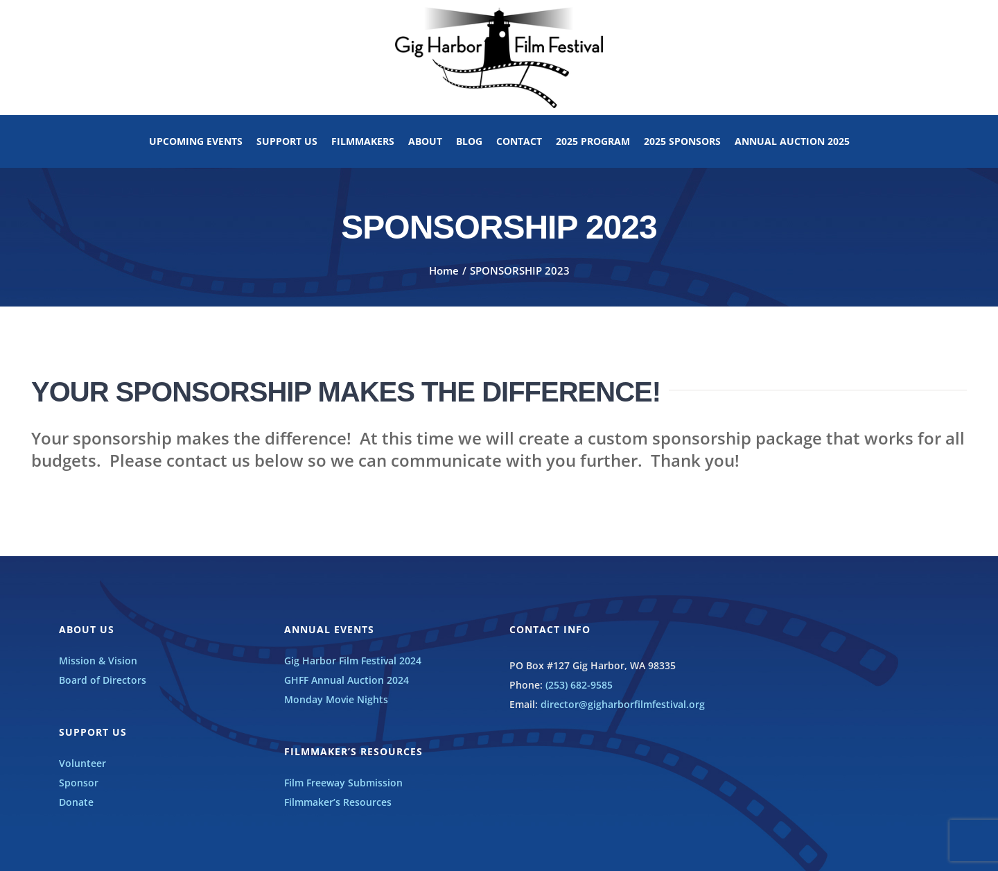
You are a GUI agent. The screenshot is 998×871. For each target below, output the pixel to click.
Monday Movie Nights (336, 699)
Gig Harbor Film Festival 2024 (352, 660)
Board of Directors (102, 680)
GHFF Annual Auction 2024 (346, 680)
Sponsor (78, 782)
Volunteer (82, 763)
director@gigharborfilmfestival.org (623, 704)
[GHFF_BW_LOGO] (499, 11)
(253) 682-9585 (579, 684)
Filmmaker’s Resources (338, 802)
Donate (76, 802)
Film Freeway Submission (343, 782)
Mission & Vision (98, 660)
